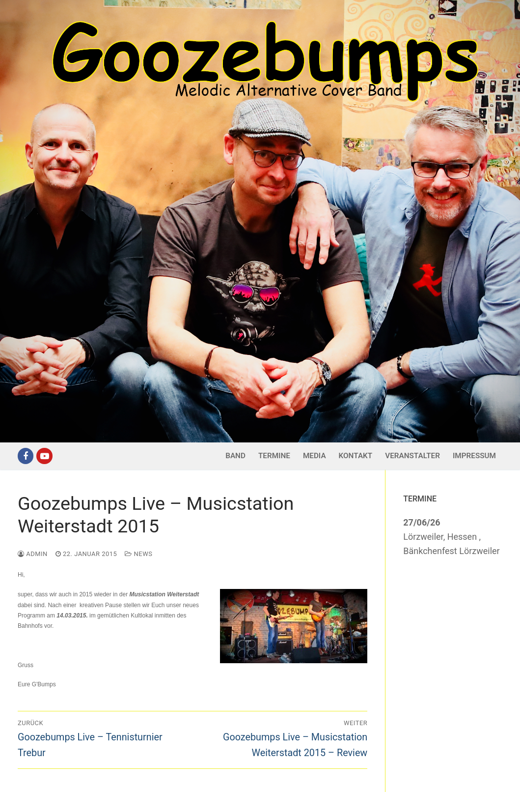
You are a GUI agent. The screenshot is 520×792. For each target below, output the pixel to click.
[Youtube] (44, 456)
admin (33, 553)
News (138, 553)
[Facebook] (25, 456)
